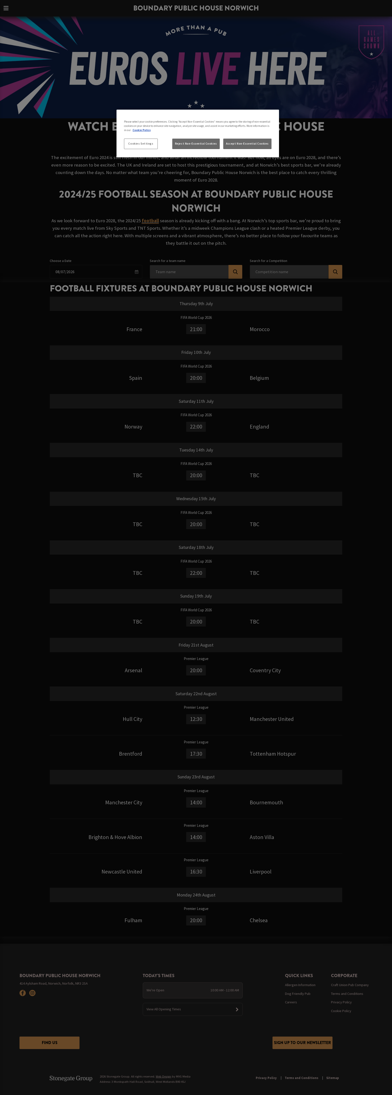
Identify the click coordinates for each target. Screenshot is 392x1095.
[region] (197, 134)
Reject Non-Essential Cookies (196, 143)
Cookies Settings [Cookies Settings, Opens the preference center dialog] (140, 143)
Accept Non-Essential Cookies (247, 143)
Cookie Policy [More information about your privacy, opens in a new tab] (141, 130)
